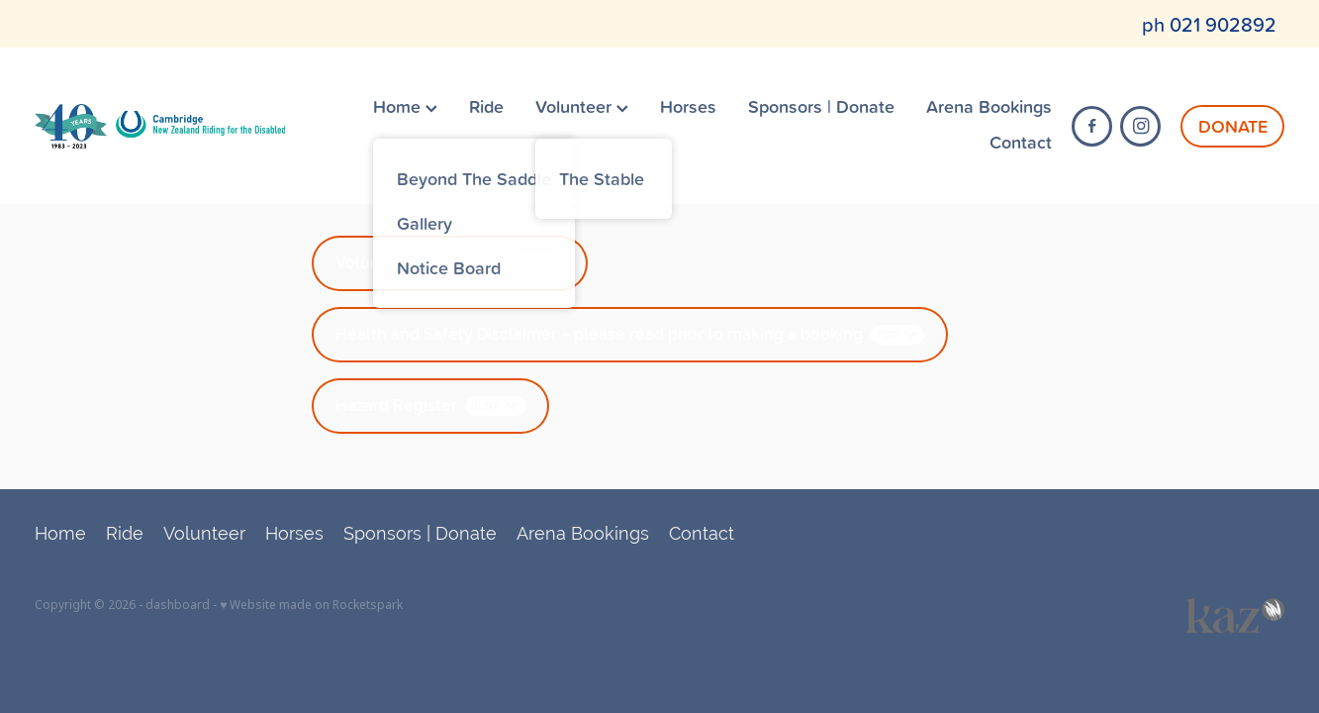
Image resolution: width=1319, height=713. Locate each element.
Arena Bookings (989, 106)
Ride (486, 106)
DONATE (1233, 126)
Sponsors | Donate (821, 106)
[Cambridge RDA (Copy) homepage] (159, 125)
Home (405, 106)
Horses (688, 106)
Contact (1020, 141)
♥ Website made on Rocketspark (311, 605)
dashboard (177, 605)
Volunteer (581, 106)
